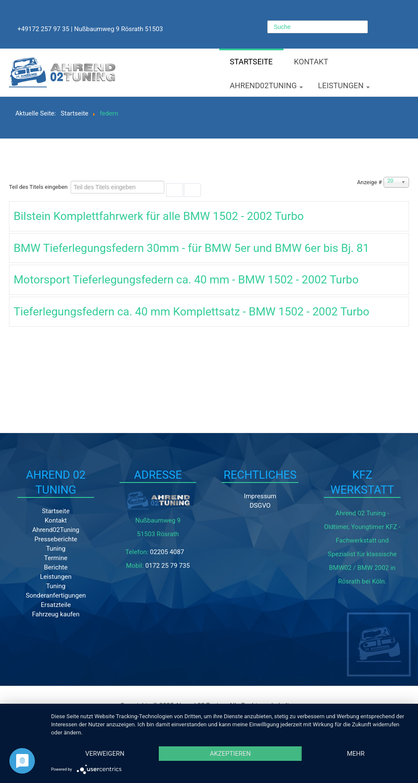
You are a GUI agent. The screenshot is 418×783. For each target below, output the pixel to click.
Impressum (260, 496)
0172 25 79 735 (167, 565)
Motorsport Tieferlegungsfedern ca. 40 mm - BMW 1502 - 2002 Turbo (186, 279)
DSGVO (259, 505)
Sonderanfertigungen (56, 595)
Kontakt (311, 61)
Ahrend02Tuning (266, 86)
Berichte (55, 567)
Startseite (251, 61)
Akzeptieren (230, 753)
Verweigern (104, 753)
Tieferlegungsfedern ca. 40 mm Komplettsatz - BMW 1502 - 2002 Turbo (191, 311)
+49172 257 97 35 (43, 29)
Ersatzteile (56, 605)
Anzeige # (369, 182)
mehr (356, 753)
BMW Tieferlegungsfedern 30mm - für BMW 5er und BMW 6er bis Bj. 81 (191, 247)
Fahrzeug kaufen (55, 614)
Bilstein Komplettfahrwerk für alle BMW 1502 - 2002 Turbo (159, 215)
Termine (56, 558)
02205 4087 (167, 552)
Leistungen (344, 86)
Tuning (56, 548)
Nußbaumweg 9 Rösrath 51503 (118, 29)
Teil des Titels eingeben (39, 187)
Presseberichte (55, 539)
